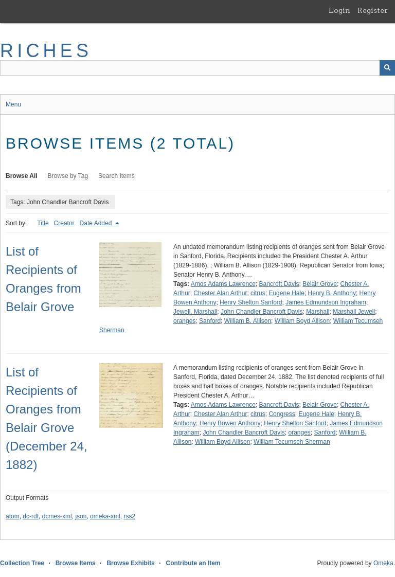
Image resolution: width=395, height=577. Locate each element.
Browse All (22, 175)
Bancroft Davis (279, 283)
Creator (64, 223)
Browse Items (76, 563)
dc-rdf (31, 516)
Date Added (97, 223)
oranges (184, 320)
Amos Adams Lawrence (223, 283)
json (80, 516)
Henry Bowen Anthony (230, 423)
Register (372, 10)
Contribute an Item (193, 563)
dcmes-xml (57, 516)
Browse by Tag (68, 175)
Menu (13, 104)
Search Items (116, 175)
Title (42, 223)
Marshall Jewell (354, 311)
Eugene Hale (286, 293)
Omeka (383, 563)
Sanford (210, 320)
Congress (281, 414)
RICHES (46, 50)
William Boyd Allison (302, 320)
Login (339, 10)
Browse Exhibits (130, 563)
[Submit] (387, 68)
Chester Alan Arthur (220, 293)
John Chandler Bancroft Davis (261, 311)
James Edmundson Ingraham (325, 302)
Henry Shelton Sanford (251, 302)
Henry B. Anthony (332, 293)
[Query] (197, 68)
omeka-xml (105, 516)
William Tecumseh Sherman (292, 441)
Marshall (317, 311)
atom (13, 516)
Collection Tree (22, 563)
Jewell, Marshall (195, 311)
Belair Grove (319, 283)
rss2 (129, 516)
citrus (257, 293)
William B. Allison (247, 320)
